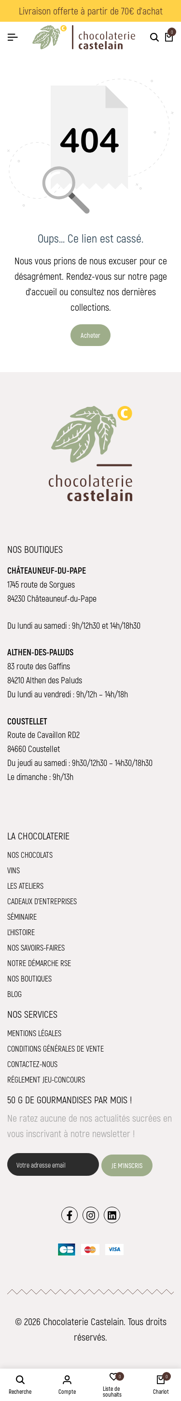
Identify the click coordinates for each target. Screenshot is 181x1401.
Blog (14, 993)
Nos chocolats (30, 854)
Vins (13, 870)
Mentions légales (34, 1033)
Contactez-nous (32, 1064)
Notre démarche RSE (39, 963)
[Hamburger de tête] (12, 37)
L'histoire (21, 932)
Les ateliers (25, 885)
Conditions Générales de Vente (55, 1048)
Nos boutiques (29, 978)
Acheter (90, 335)
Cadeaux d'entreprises (42, 901)
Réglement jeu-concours (46, 1079)
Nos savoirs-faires (36, 947)
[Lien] (69, 1215)
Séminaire (22, 916)
